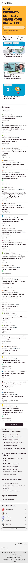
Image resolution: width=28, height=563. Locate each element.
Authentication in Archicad (11, 439)
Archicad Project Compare (11, 464)
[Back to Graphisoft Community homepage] (9, 2)
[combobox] (14, 27)
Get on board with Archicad (11, 491)
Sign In (25, 3)
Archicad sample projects (10, 483)
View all (21, 39)
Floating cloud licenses (10, 445)
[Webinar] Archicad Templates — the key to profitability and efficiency (13, 76)
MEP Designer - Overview (10, 466)
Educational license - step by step (13, 442)
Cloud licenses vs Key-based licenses (14, 448)
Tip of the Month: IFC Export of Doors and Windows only (13, 55)
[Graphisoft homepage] (21, 544)
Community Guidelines (13, 557)
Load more (14, 424)
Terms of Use (18, 556)
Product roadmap (8, 499)
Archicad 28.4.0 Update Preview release (12, 97)
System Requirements (9, 474)
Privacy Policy (9, 556)
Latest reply (4, 116)
